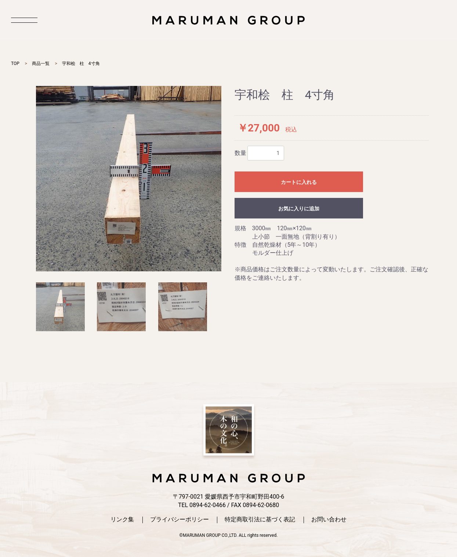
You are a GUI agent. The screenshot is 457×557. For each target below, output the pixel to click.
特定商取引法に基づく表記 (260, 519)
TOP (15, 63)
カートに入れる (299, 182)
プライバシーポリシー (179, 519)
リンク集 (122, 519)
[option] (128, 178)
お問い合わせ (329, 519)
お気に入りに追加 (298, 208)
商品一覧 (41, 63)
